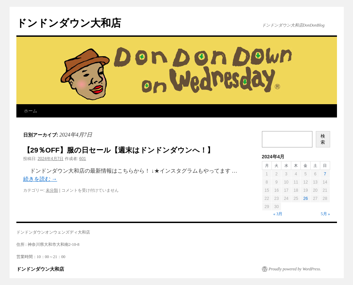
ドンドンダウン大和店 (68, 23)
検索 (323, 139)
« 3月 (277, 213)
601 (82, 158)
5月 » (325, 213)
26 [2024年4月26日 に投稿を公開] (305, 198)
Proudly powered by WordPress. (295, 269)
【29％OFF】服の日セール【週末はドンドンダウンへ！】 (118, 150)
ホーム (30, 110)
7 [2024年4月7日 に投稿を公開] (325, 174)
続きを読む (40, 179)
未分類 (52, 190)
